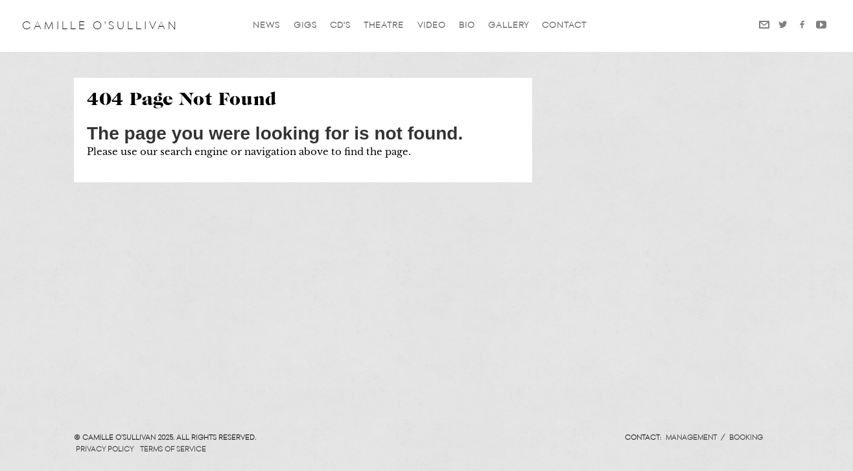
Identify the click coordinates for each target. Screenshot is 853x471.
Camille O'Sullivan (100, 26)
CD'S (340, 25)
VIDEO (431, 25)
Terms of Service (173, 449)
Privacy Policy (105, 449)
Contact (564, 25)
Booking (746, 437)
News (266, 25)
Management (691, 437)
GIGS (305, 25)
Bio (467, 25)
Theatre (384, 25)
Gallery (508, 25)
